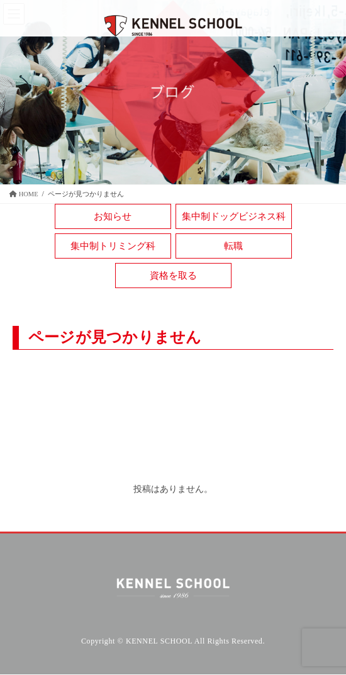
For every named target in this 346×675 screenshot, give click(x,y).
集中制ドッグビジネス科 (234, 216)
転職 (233, 246)
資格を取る (173, 276)
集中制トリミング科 (112, 246)
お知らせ (112, 216)
